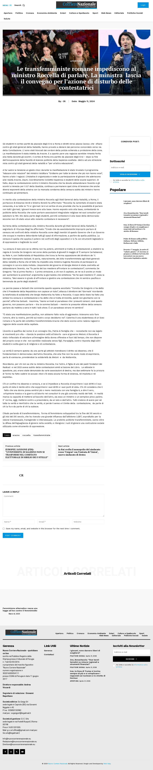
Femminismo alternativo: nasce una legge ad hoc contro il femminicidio (20, 609)
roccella (26, 435)
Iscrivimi (131, 659)
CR (64, 101)
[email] (130, 167)
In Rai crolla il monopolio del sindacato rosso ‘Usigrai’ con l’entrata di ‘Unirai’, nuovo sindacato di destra (79, 452)
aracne (16, 435)
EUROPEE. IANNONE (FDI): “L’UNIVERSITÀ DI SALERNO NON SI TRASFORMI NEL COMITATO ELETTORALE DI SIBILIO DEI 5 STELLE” (26, 453)
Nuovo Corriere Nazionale (58, 764)
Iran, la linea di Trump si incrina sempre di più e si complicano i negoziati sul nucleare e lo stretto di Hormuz (137, 228)
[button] (20, 5)
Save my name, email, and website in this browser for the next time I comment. (43, 528)
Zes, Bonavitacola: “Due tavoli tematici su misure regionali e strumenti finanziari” (136, 215)
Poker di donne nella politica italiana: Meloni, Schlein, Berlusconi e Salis (135, 241)
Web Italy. (107, 764)
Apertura (76, 61)
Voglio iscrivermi (130, 174)
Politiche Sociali (77, 656)
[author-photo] (5, 614)
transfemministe (41, 435)
